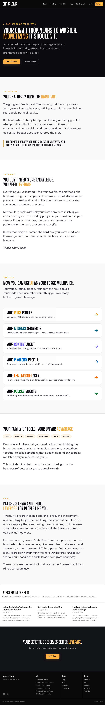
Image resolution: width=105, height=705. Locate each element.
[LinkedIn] (4, 694)
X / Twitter (87, 688)
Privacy (96, 701)
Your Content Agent (43, 685)
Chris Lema (8, 676)
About (91, 4)
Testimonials (80, 4)
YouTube (87, 691)
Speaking (53, 4)
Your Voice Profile (42, 679)
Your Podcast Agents (43, 694)
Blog (71, 4)
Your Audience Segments (45, 682)
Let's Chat (52, 656)
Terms (101, 701)
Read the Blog (30, 61)
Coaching (63, 4)
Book (44, 4)
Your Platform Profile (43, 688)
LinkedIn (87, 685)
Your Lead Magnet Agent (44, 691)
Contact (99, 4)
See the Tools (11, 61)
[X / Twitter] (8, 694)
